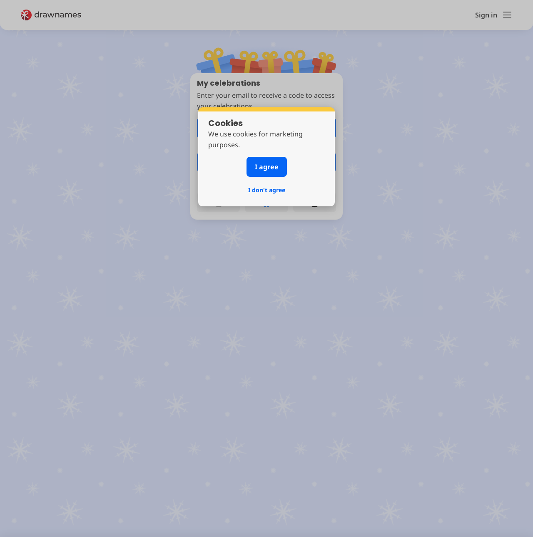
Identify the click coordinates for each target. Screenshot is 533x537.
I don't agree (266, 190)
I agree (267, 166)
